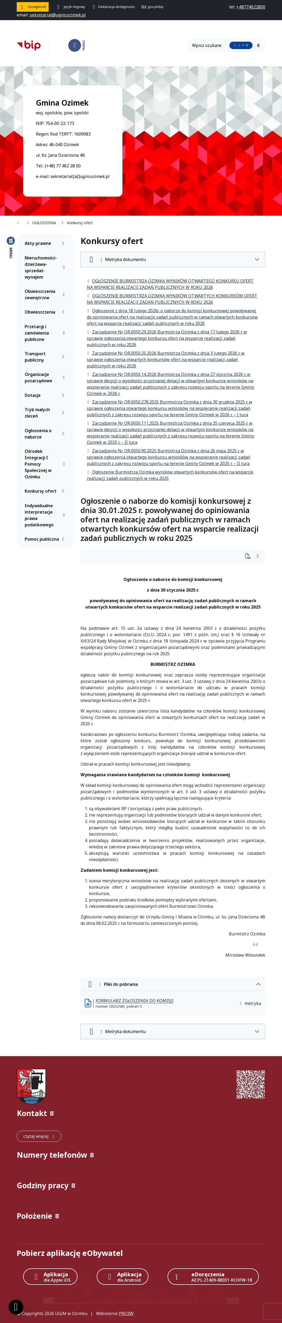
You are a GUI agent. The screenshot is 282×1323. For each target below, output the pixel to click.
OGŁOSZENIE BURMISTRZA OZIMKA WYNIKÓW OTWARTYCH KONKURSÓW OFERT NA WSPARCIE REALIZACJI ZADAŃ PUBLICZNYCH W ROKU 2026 (172, 299)
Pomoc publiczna (46, 539)
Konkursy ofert (46, 491)
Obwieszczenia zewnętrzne (46, 294)
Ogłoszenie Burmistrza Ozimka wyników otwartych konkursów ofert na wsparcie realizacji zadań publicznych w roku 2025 (170, 475)
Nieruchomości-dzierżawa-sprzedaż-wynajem (46, 267)
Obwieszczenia (46, 312)
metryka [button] (250, 1003)
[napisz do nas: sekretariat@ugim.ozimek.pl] (58, 15)
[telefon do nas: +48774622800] (250, 7)
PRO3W (126, 1313)
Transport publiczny (46, 357)
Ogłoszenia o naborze (46, 434)
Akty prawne (46, 243)
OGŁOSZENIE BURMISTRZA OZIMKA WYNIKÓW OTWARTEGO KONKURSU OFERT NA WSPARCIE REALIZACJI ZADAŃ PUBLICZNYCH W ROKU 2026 (170, 284)
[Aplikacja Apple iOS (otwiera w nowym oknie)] (50, 1276)
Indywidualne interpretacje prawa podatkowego (46, 515)
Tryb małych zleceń (46, 413)
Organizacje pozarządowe (46, 377)
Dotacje (46, 395)
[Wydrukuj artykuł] (249, 556)
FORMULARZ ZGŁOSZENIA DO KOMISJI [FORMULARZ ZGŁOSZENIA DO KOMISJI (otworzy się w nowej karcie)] (134, 1001)
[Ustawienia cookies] (15, 1307)
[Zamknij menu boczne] (10, 247)
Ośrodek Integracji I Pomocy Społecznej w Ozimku (46, 464)
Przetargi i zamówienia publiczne (46, 333)
